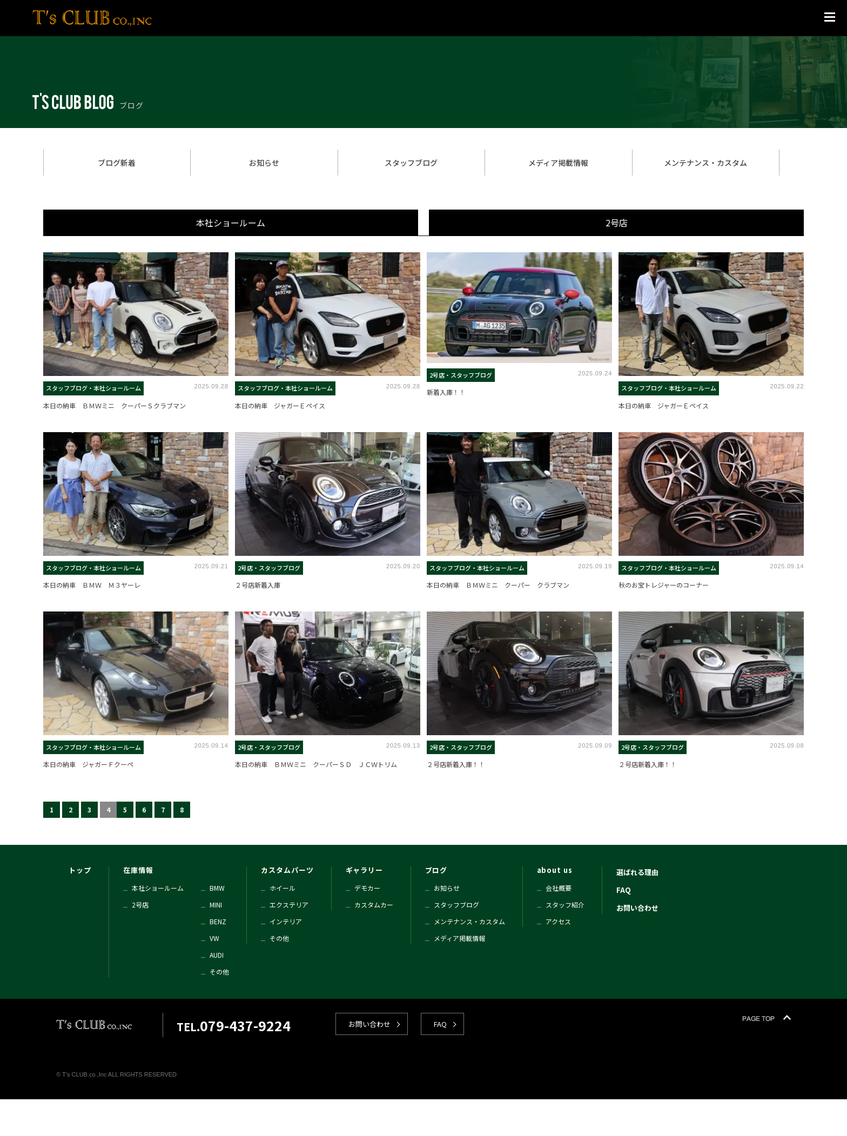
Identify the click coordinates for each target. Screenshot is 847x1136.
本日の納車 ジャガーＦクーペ (88, 764)
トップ (80, 870)
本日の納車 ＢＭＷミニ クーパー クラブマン (498, 584)
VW (214, 938)
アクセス (558, 921)
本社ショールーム (230, 222)
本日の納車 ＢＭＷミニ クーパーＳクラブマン (114, 405)
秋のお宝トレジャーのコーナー (664, 584)
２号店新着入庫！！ (456, 764)
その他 (219, 971)
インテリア (286, 921)
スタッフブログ (411, 162)
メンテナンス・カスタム (705, 162)
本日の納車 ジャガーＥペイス (280, 405)
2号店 (617, 222)
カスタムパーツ (287, 870)
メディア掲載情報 (558, 162)
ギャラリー (365, 870)
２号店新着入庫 (257, 584)
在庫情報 (138, 870)
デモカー (367, 887)
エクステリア (289, 904)
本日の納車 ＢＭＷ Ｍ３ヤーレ (91, 584)
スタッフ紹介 (565, 904)
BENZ (218, 921)
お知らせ (264, 162)
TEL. (234, 1026)
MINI (216, 904)
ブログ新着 (117, 162)
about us (555, 870)
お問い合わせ (637, 908)
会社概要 (559, 887)
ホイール (282, 887)
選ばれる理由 (637, 872)
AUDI (217, 954)
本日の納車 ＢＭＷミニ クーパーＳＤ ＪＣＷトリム (316, 764)
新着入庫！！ (446, 391)
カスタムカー (373, 904)
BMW (217, 887)
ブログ (436, 870)
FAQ (623, 890)
